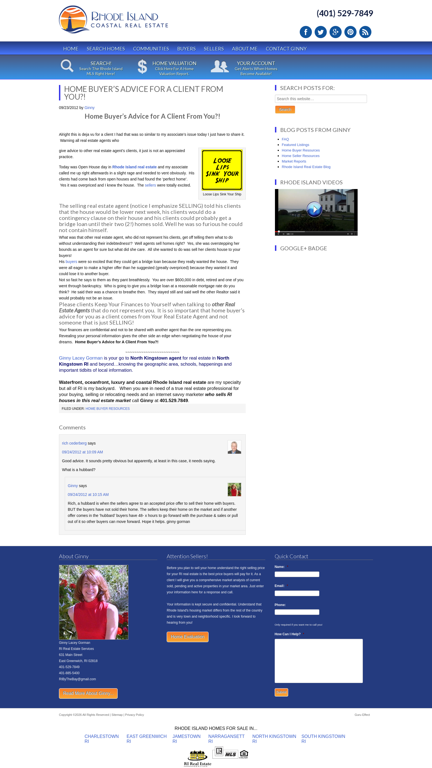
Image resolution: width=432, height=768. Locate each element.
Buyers (186, 49)
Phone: (280, 605)
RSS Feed (365, 32)
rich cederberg (74, 443)
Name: (281, 567)
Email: (281, 586)
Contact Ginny (286, 49)
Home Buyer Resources (108, 409)
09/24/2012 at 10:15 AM (88, 494)
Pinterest (350, 32)
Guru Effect (362, 714)
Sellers (214, 49)
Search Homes (106, 49)
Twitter (321, 32)
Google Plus (336, 32)
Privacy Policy (134, 714)
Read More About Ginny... (88, 693)
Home (71, 49)
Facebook (306, 32)
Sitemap (117, 714)
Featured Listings (295, 145)
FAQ (285, 139)
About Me (245, 49)
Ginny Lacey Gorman (81, 358)
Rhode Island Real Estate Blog (306, 167)
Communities (151, 49)
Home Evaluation (187, 636)
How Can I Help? (289, 634)
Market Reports (294, 161)
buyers (71, 261)
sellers (150, 185)
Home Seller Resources (301, 156)
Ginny (73, 485)
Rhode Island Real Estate (125, 22)
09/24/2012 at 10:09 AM (82, 452)
